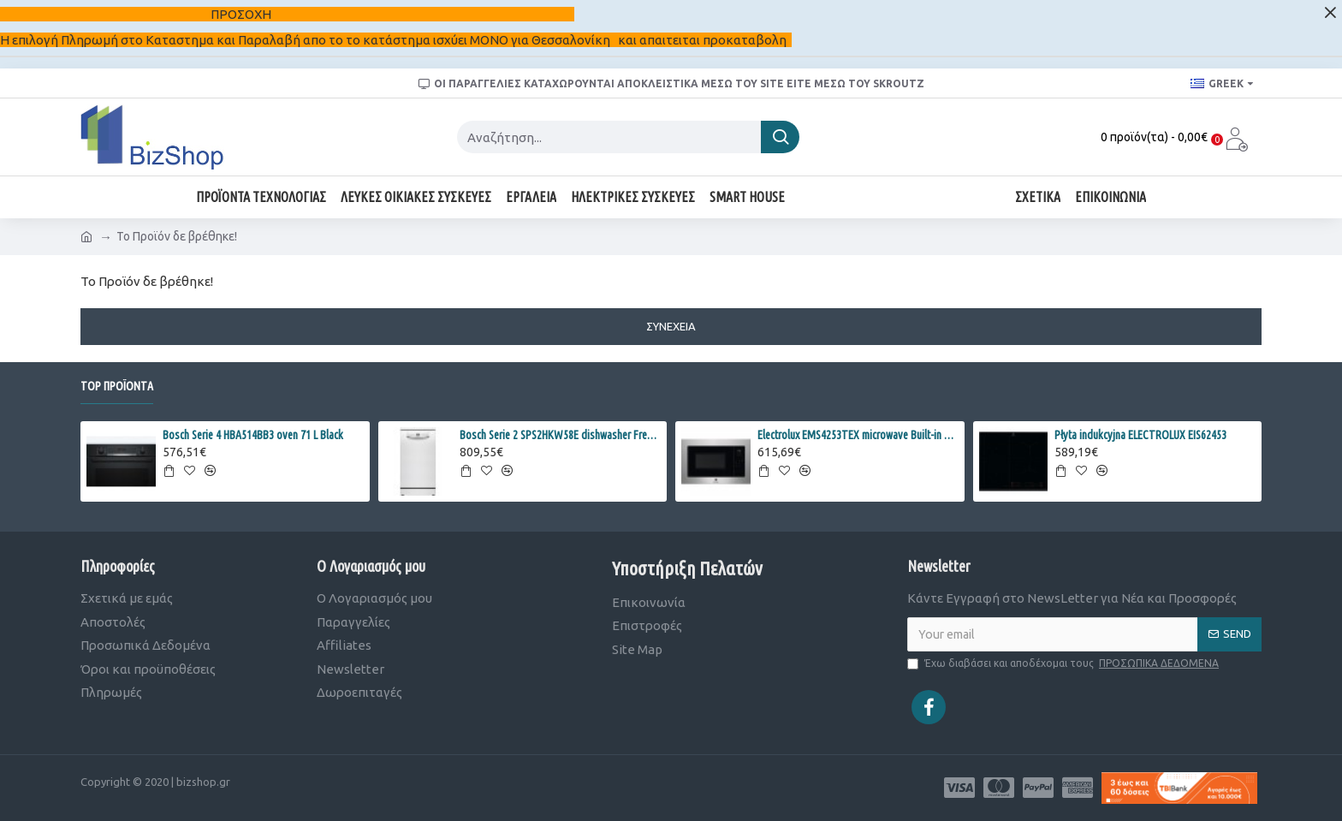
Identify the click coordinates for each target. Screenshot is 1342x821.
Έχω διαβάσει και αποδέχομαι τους (1064, 663)
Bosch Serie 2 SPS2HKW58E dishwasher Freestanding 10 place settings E (560, 435)
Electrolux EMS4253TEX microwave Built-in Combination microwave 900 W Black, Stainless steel (858, 435)
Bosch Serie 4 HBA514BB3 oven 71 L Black (253, 435)
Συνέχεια (671, 326)
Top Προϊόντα (116, 386)
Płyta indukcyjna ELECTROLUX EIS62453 (1140, 435)
